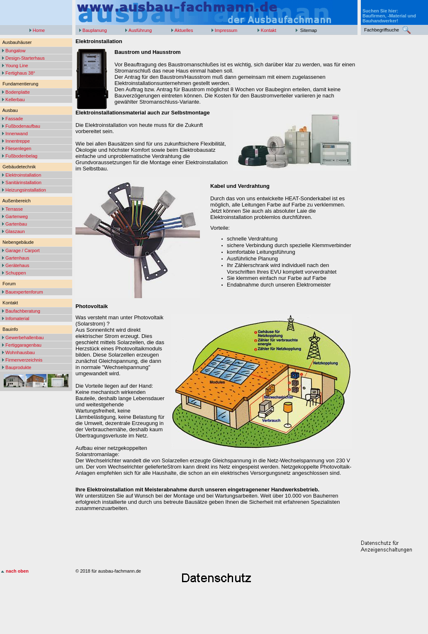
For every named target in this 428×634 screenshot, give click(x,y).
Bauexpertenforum (24, 291)
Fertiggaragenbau (23, 345)
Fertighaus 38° (20, 72)
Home (39, 30)
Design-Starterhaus (25, 58)
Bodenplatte (17, 92)
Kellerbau (14, 99)
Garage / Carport (22, 250)
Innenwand (16, 133)
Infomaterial (17, 318)
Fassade (14, 118)
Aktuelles (184, 30)
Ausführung (140, 30)
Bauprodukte (18, 367)
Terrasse (14, 208)
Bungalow (15, 50)
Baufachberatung (22, 310)
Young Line (16, 65)
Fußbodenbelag (21, 155)
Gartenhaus (17, 257)
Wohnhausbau (20, 352)
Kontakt (268, 30)
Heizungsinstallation (25, 189)
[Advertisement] (394, 162)
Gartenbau (16, 223)
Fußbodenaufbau (22, 126)
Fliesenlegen (18, 148)
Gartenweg (16, 216)
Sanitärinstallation (23, 182)
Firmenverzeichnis (23, 359)
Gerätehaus (17, 265)
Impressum (226, 30)
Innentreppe (17, 140)
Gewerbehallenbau (24, 337)
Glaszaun (14, 231)
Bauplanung (95, 30)
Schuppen (15, 272)
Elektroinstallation (23, 174)
